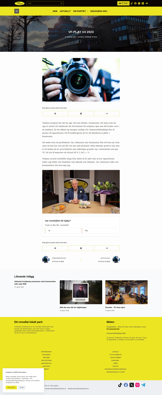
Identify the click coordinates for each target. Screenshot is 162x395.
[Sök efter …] (43, 3)
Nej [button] (86, 230)
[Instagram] (139, 3)
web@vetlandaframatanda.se (78, 388)
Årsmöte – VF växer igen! (115, 307)
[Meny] (16, 11)
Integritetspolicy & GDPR (116, 372)
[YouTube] (143, 3)
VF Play (123, 3)
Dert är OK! (11, 387)
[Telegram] (146, 3)
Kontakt (116, 366)
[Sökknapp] (62, 3)
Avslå (21, 387)
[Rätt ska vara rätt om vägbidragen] (81, 292)
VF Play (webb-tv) (116, 354)
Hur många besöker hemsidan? (116, 369)
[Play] (81, 191)
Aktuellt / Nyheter (84, 37)
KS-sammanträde (113, 329)
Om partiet (81, 11)
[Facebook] (135, 3)
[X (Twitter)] (81, 113)
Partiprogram (46, 352)
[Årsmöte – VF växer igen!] (126, 292)
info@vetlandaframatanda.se (55, 388)
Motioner (46, 357)
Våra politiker (46, 360)
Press (116, 363)
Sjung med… (115, 360)
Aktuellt (65, 11)
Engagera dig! (100, 11)
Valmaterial (46, 354)
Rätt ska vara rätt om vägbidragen (73, 307)
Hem (55, 11)
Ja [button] (49, 230)
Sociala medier (115, 357)
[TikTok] (132, 3)
